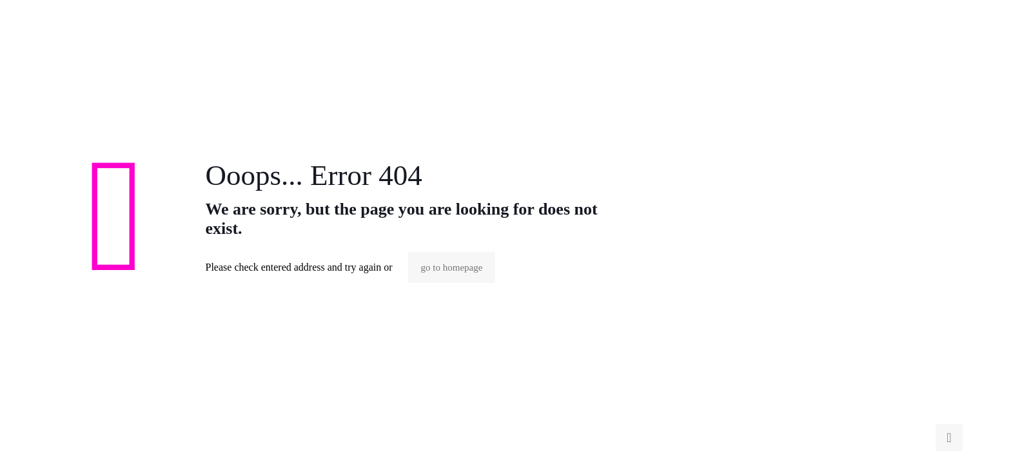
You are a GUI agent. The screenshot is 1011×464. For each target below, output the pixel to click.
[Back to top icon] (949, 437)
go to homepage (452, 267)
